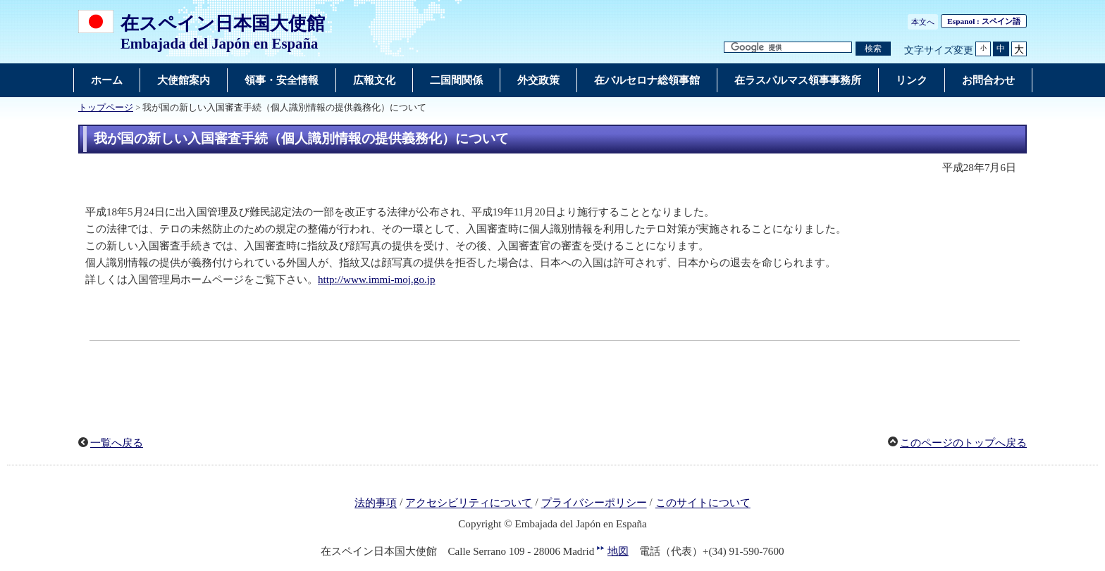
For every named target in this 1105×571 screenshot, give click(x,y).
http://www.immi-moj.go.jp (376, 279)
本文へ (922, 22)
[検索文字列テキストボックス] (788, 48)
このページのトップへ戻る (963, 442)
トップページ (105, 108)
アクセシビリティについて (468, 503)
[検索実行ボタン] (873, 49)
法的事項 (375, 503)
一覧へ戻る (116, 442)
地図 (618, 551)
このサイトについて (703, 503)
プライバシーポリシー (594, 503)
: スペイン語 (983, 21)
